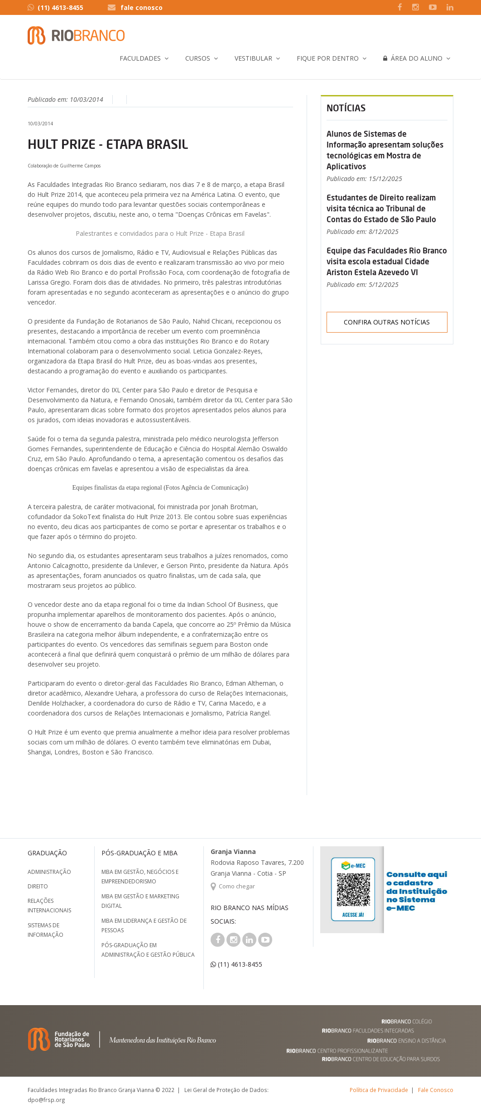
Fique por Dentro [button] (328, 58)
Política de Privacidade (379, 1089)
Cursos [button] (197, 58)
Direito (38, 886)
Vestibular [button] (253, 58)
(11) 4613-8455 (55, 7)
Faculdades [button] (140, 58)
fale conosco (141, 7)
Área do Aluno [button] (413, 58)
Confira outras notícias (387, 322)
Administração (49, 872)
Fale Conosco (435, 1089)
